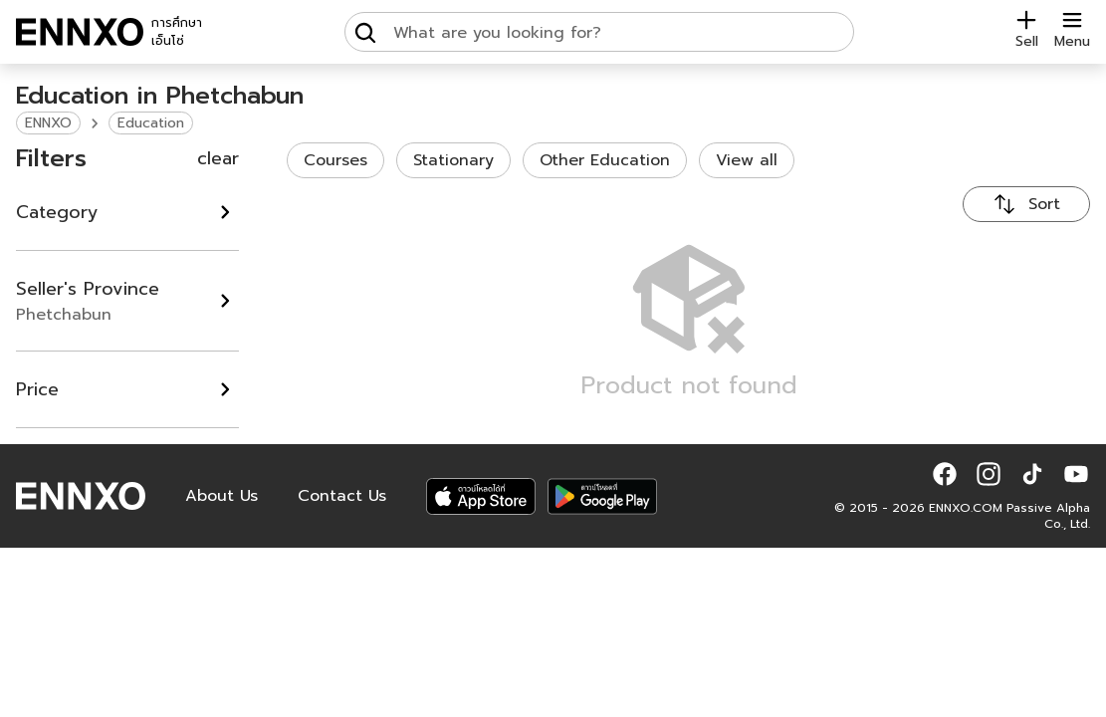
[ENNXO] (79, 32)
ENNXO (48, 123)
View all (746, 160)
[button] (945, 474)
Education (150, 123)
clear (218, 158)
